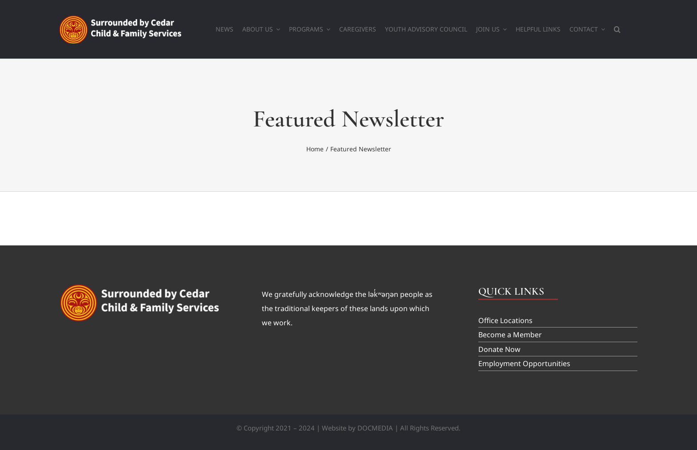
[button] (617, 29)
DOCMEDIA (375, 427)
